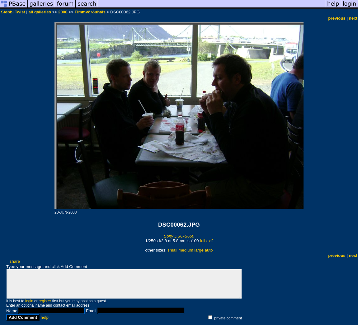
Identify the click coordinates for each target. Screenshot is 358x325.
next (353, 18)
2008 (63, 12)
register (45, 301)
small (172, 250)
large (199, 250)
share (15, 261)
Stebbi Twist (13, 12)
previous (337, 18)
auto (209, 250)
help (45, 317)
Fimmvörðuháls (90, 12)
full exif (206, 240)
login (29, 301)
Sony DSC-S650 (179, 236)
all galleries (39, 12)
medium (185, 250)
